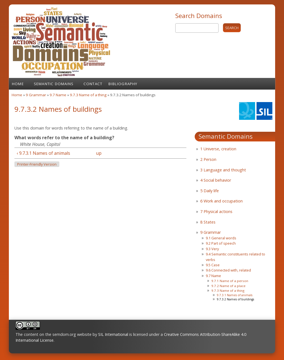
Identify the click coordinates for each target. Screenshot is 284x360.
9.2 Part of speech (221, 243)
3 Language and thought (223, 170)
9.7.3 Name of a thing (88, 94)
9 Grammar (36, 94)
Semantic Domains (53, 83)
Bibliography (122, 83)
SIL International (113, 334)
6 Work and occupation (221, 201)
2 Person (208, 159)
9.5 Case (213, 264)
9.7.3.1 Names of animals (234, 295)
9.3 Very (212, 248)
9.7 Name (58, 94)
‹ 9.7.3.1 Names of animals (43, 153)
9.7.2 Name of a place (228, 286)
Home (18, 83)
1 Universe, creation (218, 148)
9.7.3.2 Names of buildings (235, 299)
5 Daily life (209, 190)
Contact (92, 83)
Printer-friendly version (37, 164)
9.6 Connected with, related (228, 270)
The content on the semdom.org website (54, 334)
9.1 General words (221, 237)
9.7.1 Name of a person (229, 281)
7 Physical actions (216, 211)
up (99, 153)
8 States (207, 222)
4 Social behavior (215, 180)
